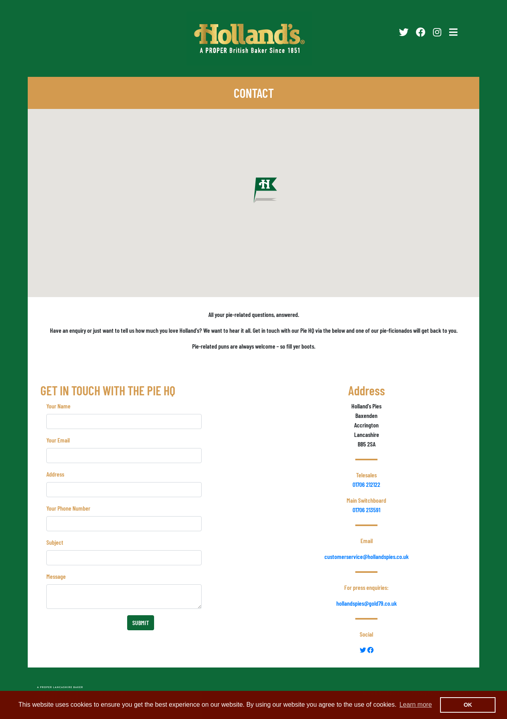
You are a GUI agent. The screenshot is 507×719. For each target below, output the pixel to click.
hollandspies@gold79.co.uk (366, 603)
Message (56, 576)
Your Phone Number (68, 508)
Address (55, 474)
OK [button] (467, 705)
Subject (54, 542)
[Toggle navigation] (453, 32)
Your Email (58, 440)
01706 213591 (366, 509)
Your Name (58, 406)
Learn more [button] (415, 704)
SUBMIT (140, 622)
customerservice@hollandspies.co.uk (366, 556)
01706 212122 (366, 484)
